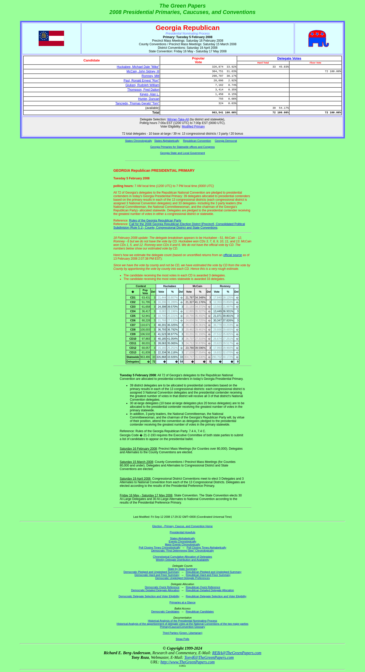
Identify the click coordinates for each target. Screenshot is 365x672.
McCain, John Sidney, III (143, 71)
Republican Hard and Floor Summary (208, 574)
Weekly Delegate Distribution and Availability (182, 559)
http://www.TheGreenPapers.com (187, 662)
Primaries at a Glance (182, 602)
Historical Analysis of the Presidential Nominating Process (182, 620)
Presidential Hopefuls (182, 532)
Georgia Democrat (226, 140)
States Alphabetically (166, 140)
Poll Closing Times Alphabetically (206, 547)
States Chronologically (138, 140)
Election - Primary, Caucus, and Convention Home (182, 526)
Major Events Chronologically (182, 544)
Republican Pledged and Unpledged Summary (213, 571)
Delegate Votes (289, 58)
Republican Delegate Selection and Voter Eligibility (216, 596)
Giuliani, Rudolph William (142, 85)
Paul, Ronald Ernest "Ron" (141, 80)
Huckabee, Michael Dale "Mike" (138, 67)
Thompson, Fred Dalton (143, 89)
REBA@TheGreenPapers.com (236, 653)
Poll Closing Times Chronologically (159, 547)
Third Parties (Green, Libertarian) (182, 632)
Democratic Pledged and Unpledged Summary (151, 571)
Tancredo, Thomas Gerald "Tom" (137, 103)
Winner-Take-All (178, 119)
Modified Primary (193, 126)
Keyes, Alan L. (149, 94)
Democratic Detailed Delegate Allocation (155, 590)
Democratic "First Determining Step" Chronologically (182, 550)
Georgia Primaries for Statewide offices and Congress (182, 146)
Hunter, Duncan (148, 99)
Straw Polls (182, 638)
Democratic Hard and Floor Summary (156, 574)
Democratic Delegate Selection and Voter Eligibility (149, 596)
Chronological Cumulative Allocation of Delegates (182, 556)
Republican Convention (197, 140)
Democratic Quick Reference (162, 587)
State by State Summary (182, 568)
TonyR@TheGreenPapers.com (209, 657)
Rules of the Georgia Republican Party (155, 220)
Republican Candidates (200, 611)
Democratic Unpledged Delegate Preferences (182, 578)
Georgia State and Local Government (182, 152)
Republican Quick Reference (203, 587)
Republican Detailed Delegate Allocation (210, 590)
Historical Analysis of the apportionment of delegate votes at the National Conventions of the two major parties (182, 623)
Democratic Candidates (165, 611)
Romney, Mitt (150, 76)
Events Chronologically (182, 541)
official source (232, 255)
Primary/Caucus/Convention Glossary (182, 626)
